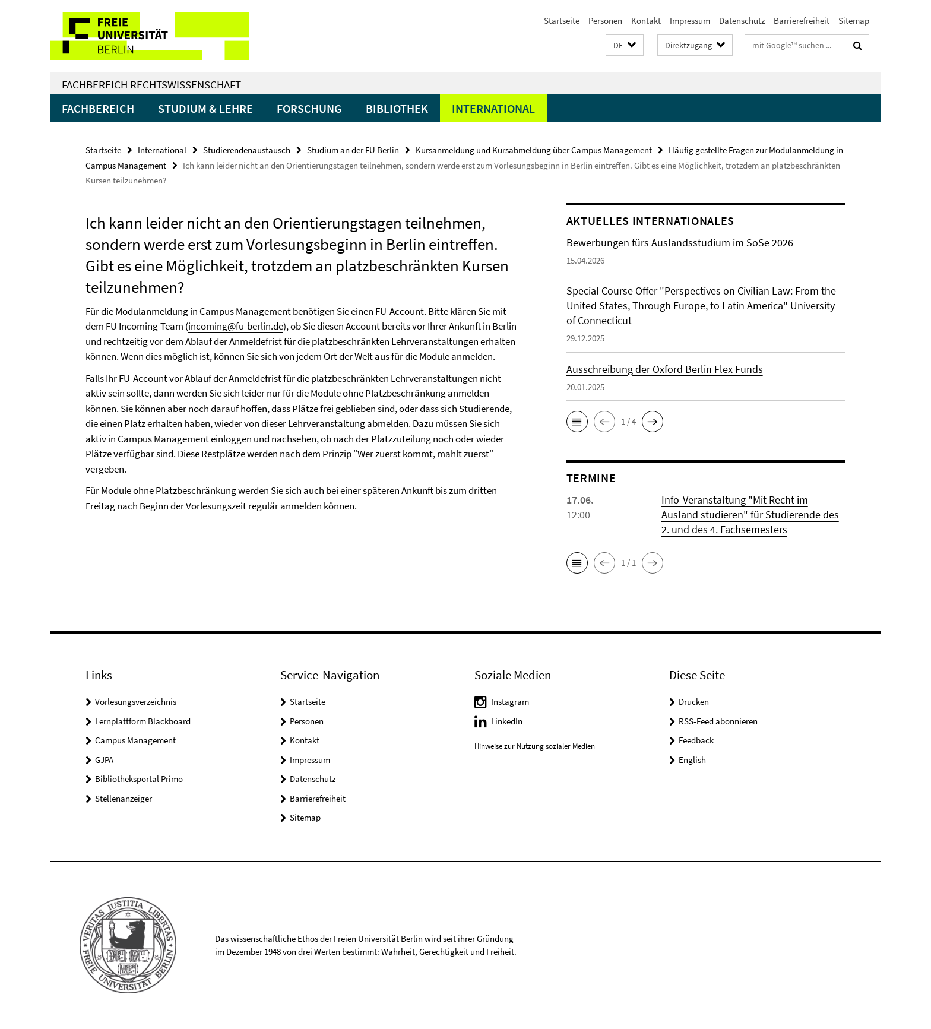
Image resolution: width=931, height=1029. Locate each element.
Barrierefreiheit (801, 20)
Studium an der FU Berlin (353, 150)
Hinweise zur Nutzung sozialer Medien (534, 746)
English (692, 759)
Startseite (562, 20)
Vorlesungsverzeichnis (135, 701)
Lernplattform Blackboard (143, 721)
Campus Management (135, 740)
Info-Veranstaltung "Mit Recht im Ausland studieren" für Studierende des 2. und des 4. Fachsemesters (750, 514)
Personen (605, 20)
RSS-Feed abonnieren (718, 721)
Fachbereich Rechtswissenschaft (151, 84)
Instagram (510, 701)
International (493, 108)
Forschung (309, 108)
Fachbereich (98, 108)
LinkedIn (506, 721)
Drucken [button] (694, 701)
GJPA (104, 759)
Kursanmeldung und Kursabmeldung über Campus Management (534, 150)
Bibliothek (397, 108)
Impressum (690, 20)
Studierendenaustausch (246, 150)
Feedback (696, 740)
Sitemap (853, 20)
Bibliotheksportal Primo (139, 778)
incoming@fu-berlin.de (235, 326)
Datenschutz (742, 20)
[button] (625, 45)
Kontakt (646, 20)
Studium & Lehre (205, 108)
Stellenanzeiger (123, 798)
